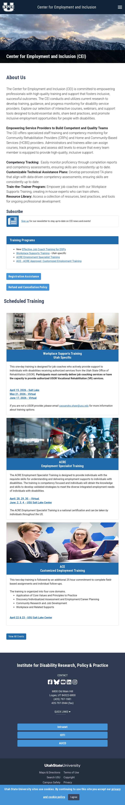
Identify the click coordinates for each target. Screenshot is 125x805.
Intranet (62, 727)
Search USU (53, 777)
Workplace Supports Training (33, 253)
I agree (73, 797)
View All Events (16, 636)
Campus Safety (51, 782)
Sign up (25, 221)
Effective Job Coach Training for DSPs (44, 249)
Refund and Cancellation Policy (27, 287)
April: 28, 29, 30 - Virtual (25, 498)
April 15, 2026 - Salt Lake (24, 390)
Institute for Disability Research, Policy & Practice (62, 665)
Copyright (69, 777)
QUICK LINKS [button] (62, 711)
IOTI (62, 735)
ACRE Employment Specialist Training (38, 257)
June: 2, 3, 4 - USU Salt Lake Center (31, 502)
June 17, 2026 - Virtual (23, 397)
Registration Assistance (23, 276)
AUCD (62, 743)
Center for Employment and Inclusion (66, 7)
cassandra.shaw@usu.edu (74, 405)
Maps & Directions (49, 772)
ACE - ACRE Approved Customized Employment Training (49, 261)
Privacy (67, 782)
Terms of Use (71, 772)
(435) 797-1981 (62, 699)
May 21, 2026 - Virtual (23, 394)
